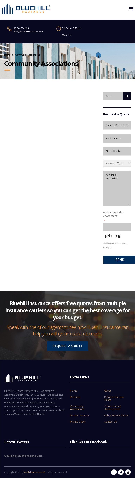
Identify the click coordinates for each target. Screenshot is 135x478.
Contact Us (110, 421)
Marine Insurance (79, 415)
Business (75, 397)
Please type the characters (113, 214)
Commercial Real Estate (114, 398)
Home (7, 54)
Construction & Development (112, 407)
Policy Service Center (116, 415)
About (107, 390)
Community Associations (77, 407)
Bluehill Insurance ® (34, 472)
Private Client (77, 421)
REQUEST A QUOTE (68, 346)
